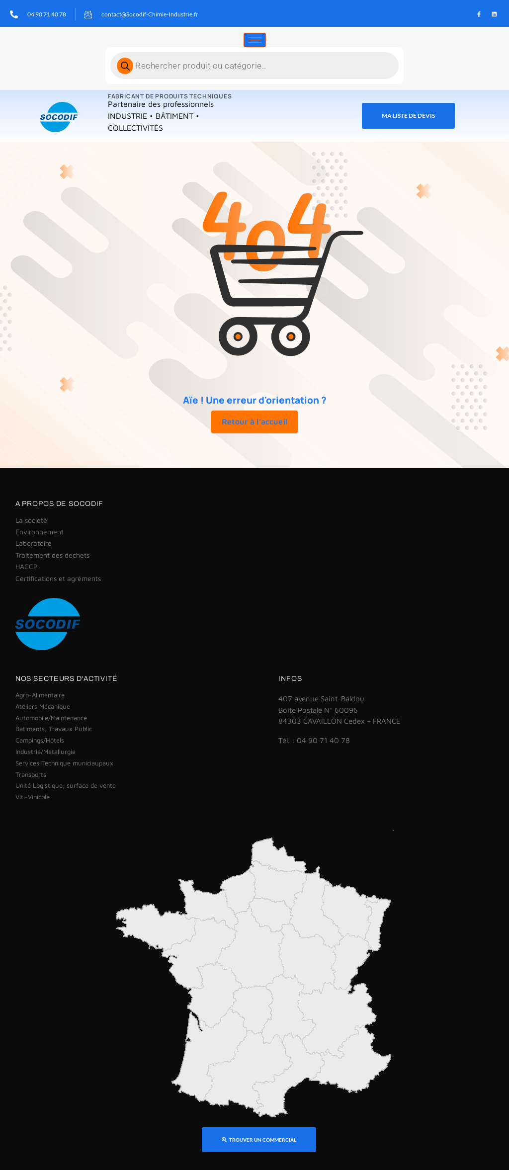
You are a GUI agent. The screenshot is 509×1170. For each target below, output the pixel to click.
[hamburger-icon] (255, 39)
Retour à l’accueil (254, 421)
